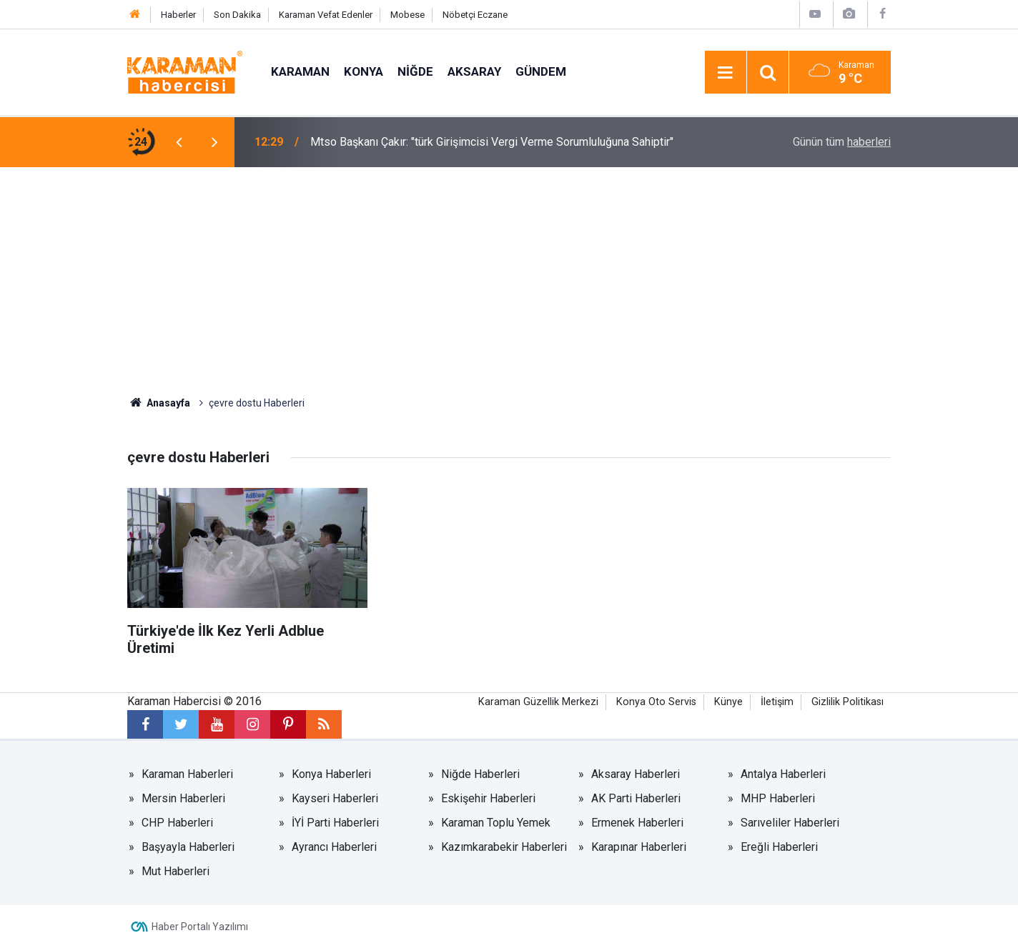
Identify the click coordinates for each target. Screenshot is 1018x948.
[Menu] (725, 72)
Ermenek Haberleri (637, 822)
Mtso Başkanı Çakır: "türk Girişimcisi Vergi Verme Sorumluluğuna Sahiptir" (491, 142)
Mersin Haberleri (183, 798)
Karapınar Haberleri (638, 847)
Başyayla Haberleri (188, 847)
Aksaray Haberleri (635, 774)
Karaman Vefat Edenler (325, 14)
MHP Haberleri (778, 798)
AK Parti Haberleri (636, 798)
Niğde (415, 71)
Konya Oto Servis (656, 702)
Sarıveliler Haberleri (790, 822)
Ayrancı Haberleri (334, 847)
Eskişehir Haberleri (488, 798)
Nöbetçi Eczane (475, 14)
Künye (728, 702)
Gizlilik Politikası (847, 702)
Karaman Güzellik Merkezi (538, 702)
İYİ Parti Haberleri (335, 822)
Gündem (540, 71)
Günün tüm (842, 142)
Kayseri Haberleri (335, 798)
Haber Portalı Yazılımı (200, 926)
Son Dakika (237, 14)
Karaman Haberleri (187, 774)
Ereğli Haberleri (779, 847)
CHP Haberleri (177, 822)
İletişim (777, 702)
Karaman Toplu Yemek (495, 822)
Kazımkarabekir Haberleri (504, 847)
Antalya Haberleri (783, 774)
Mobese (407, 14)
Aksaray (474, 71)
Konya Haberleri (331, 774)
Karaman (300, 71)
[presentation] (179, 142)
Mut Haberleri (175, 871)
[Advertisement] (509, 274)
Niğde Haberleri (480, 774)
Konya (363, 71)
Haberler (178, 14)
